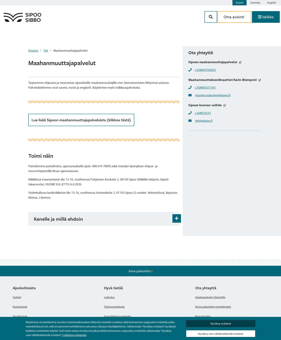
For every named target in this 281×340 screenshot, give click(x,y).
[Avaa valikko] (266, 17)
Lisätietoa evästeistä (74, 335)
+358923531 (202, 113)
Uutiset (17, 297)
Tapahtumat (20, 316)
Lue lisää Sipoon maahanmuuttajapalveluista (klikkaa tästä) (81, 120)
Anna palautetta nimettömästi (213, 306)
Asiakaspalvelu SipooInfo (210, 297)
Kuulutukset (20, 306)
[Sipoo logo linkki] (22, 21)
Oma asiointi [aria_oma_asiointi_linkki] (234, 16)
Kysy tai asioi (202, 316)
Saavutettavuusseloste (117, 316)
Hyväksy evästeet (220, 323)
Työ (45, 50)
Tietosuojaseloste (114, 306)
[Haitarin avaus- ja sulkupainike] (176, 218)
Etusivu (33, 50)
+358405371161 (205, 87)
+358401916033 (205, 70)
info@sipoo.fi (203, 121)
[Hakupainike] (210, 17)
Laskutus (109, 297)
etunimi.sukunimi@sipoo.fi (212, 95)
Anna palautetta (140, 271)
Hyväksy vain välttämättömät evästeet (220, 334)
